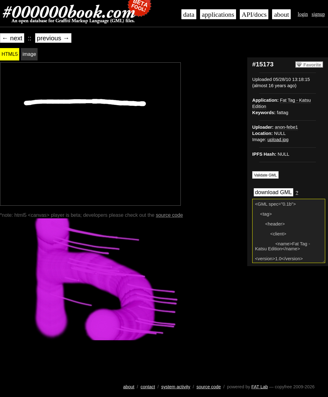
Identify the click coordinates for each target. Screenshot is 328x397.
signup (318, 14)
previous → (53, 38)
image (29, 54)
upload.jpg (278, 139)
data (188, 14)
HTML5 (10, 54)
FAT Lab (259, 386)
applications (218, 14)
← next (12, 38)
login (303, 14)
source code (169, 215)
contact (148, 386)
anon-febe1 (286, 127)
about (281, 14)
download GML (273, 192)
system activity (175, 386)
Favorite (312, 64)
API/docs (254, 14)
